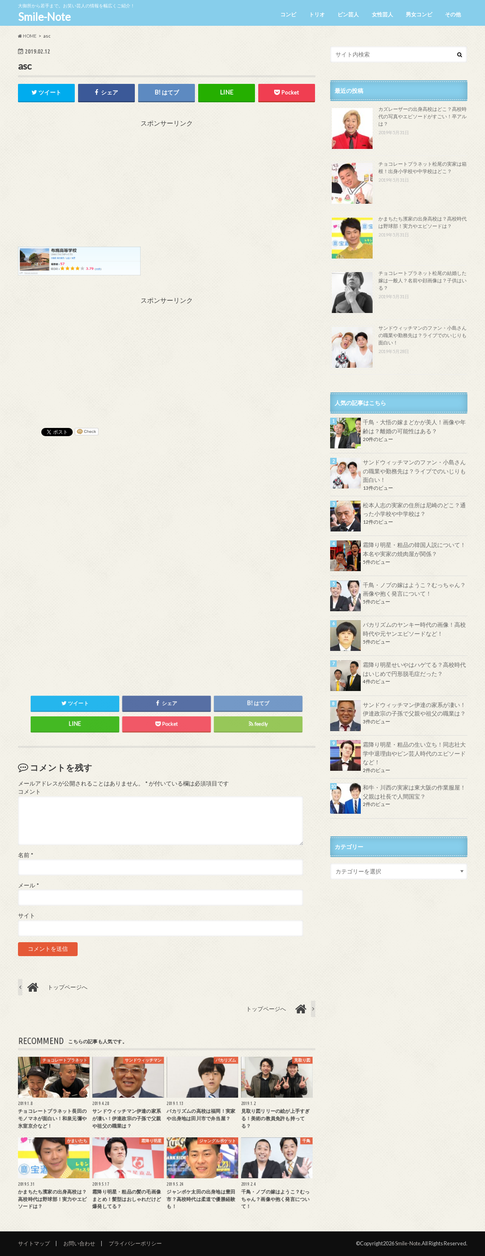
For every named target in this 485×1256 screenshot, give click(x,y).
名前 (25, 855)
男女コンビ (419, 14)
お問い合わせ (79, 1243)
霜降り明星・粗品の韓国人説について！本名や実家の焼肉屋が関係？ (414, 549)
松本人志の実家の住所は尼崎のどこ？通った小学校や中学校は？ (414, 510)
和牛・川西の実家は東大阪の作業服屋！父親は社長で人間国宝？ (414, 792)
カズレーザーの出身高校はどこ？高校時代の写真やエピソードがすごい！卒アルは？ (422, 116)
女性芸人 (382, 14)
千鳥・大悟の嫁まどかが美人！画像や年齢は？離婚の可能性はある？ (414, 426)
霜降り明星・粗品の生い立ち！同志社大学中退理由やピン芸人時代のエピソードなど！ (414, 753)
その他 (453, 14)
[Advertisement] (166, 185)
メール (28, 885)
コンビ (288, 14)
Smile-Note (44, 16)
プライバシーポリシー (135, 1243)
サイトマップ (34, 1243)
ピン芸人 (348, 14)
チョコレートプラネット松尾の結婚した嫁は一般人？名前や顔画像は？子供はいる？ (422, 280)
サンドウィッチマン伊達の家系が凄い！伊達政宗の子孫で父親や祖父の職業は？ (414, 709)
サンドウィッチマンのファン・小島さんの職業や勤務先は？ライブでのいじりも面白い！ (422, 335)
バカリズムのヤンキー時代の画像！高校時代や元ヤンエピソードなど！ (414, 629)
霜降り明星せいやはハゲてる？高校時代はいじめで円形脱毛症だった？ (414, 669)
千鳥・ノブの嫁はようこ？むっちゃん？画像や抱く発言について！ (414, 589)
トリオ (317, 14)
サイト (26, 915)
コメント (29, 791)
